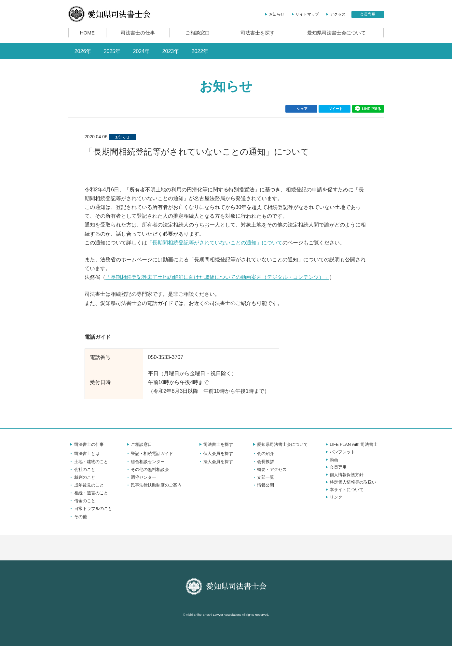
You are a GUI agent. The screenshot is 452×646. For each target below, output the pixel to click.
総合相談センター (145, 461)
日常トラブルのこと (90, 508)
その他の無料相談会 (147, 469)
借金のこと (81, 500)
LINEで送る (368, 109)
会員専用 (368, 14)
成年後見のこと (86, 485)
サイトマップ (304, 14)
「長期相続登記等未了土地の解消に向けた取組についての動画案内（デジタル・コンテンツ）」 (217, 277)
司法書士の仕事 (138, 32)
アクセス (335, 14)
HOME (87, 32)
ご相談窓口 (197, 32)
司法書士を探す (257, 32)
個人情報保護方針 (343, 474)
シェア (302, 109)
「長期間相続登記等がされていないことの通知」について (214, 242)
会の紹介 (262, 453)
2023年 (170, 51)
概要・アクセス (269, 469)
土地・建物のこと (88, 461)
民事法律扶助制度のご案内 (153, 485)
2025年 (112, 51)
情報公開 (262, 485)
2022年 (200, 51)
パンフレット (339, 451)
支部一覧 (262, 477)
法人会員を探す (215, 461)
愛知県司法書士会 (109, 14)
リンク (333, 497)
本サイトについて (343, 489)
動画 (331, 459)
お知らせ (273, 14)
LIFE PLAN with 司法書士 (350, 444)
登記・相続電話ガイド (149, 453)
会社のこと (81, 469)
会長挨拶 (262, 461)
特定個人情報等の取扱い (350, 482)
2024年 (141, 51)
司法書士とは (84, 453)
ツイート (335, 109)
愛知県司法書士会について (336, 32)
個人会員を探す (215, 453)
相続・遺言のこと (88, 492)
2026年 (83, 51)
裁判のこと (81, 477)
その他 (77, 516)
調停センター (140, 477)
